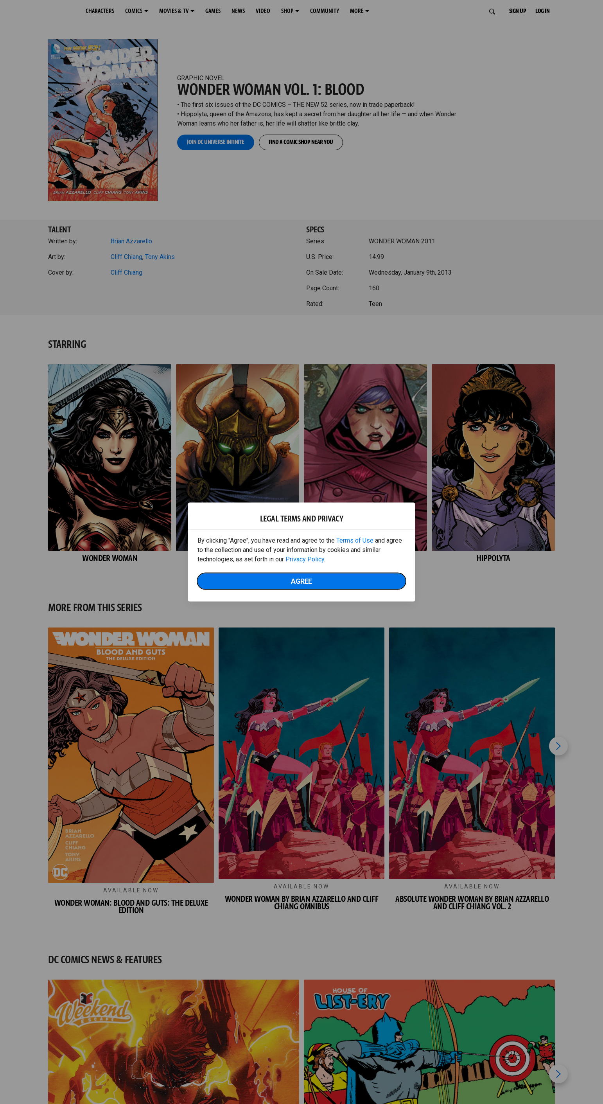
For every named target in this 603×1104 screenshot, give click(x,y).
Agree (301, 581)
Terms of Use (354, 540)
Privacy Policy (304, 559)
